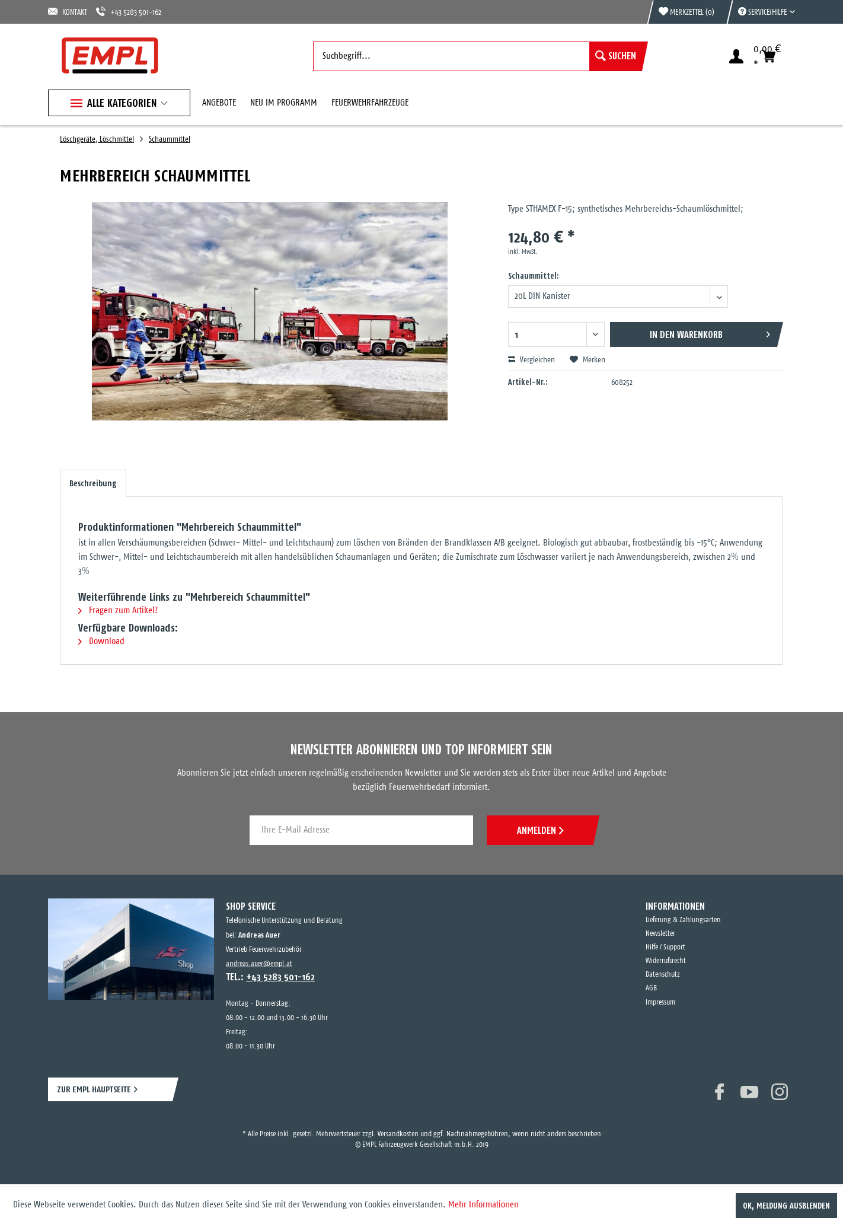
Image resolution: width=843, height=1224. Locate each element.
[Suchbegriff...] (477, 56)
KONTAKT (67, 12)
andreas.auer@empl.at (259, 964)
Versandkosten (398, 1134)
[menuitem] (760, 12)
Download (101, 641)
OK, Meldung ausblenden (786, 1205)
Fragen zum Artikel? (118, 610)
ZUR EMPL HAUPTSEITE (94, 1089)
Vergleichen (531, 360)
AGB (651, 988)
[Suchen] (615, 56)
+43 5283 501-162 (128, 12)
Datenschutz (663, 974)
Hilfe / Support (665, 947)
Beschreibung (93, 483)
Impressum (660, 1002)
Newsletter (660, 933)
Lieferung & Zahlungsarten (683, 920)
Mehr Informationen (483, 1204)
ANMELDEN (540, 830)
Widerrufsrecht (666, 961)
